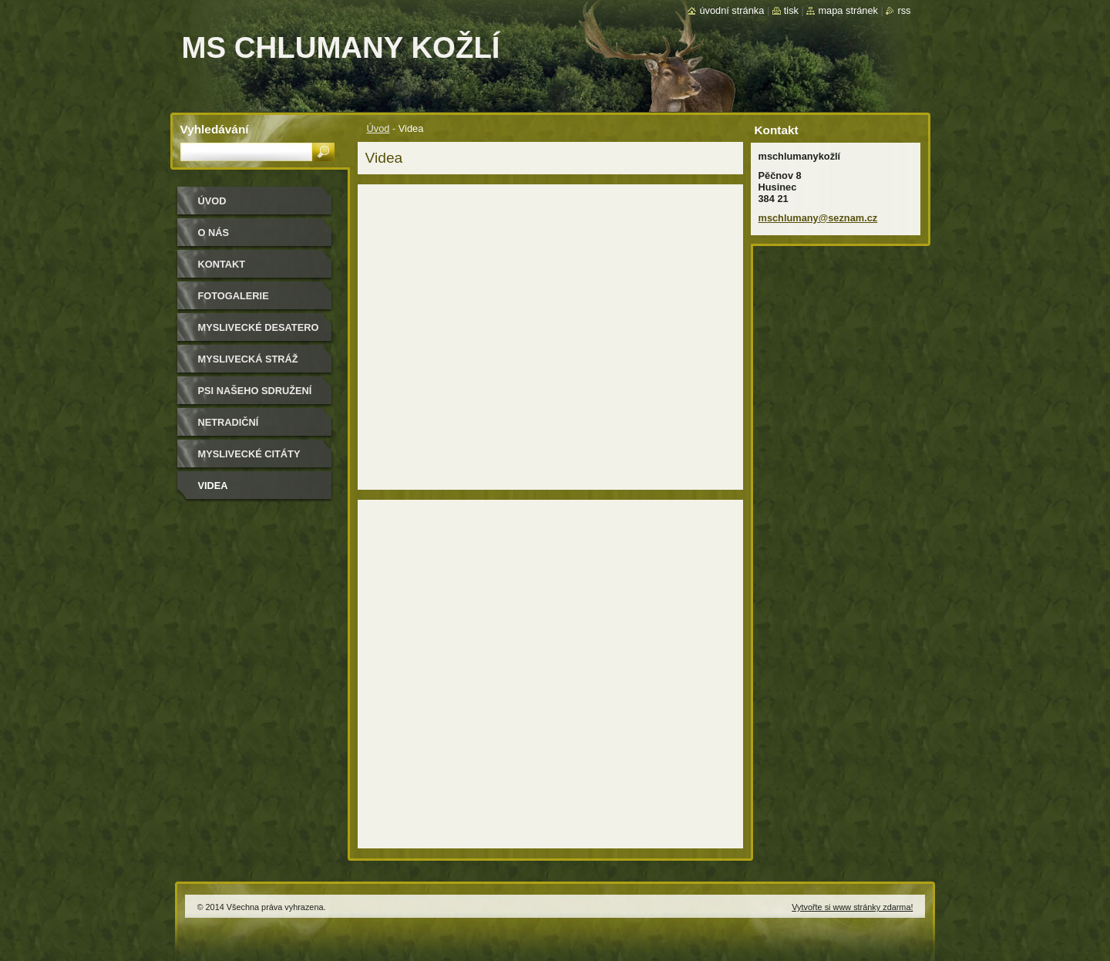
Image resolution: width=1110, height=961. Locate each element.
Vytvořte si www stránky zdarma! (852, 907)
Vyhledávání (214, 129)
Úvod (378, 128)
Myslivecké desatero (258, 327)
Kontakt (222, 264)
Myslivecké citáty (249, 454)
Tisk (791, 10)
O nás (214, 232)
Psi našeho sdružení (255, 390)
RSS (903, 10)
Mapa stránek (848, 10)
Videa (213, 485)
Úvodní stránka (731, 10)
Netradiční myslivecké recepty (254, 427)
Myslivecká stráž (248, 359)
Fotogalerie (233, 296)
